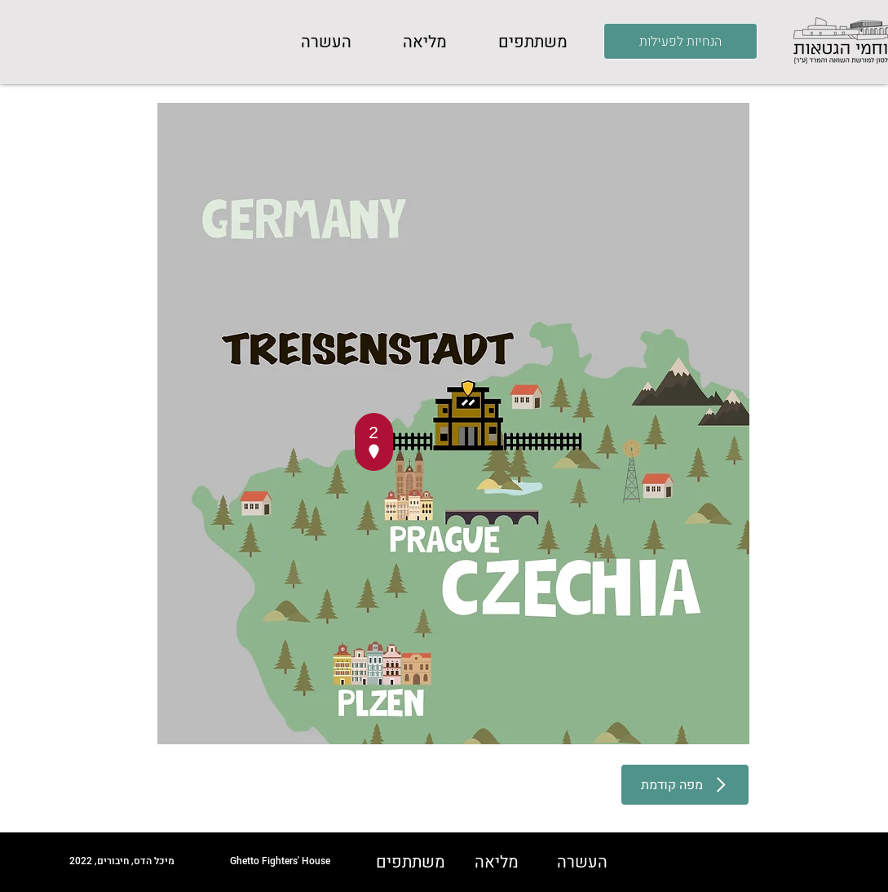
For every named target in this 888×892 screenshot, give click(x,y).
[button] (533, 42)
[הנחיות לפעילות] (680, 41)
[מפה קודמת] (685, 784)
